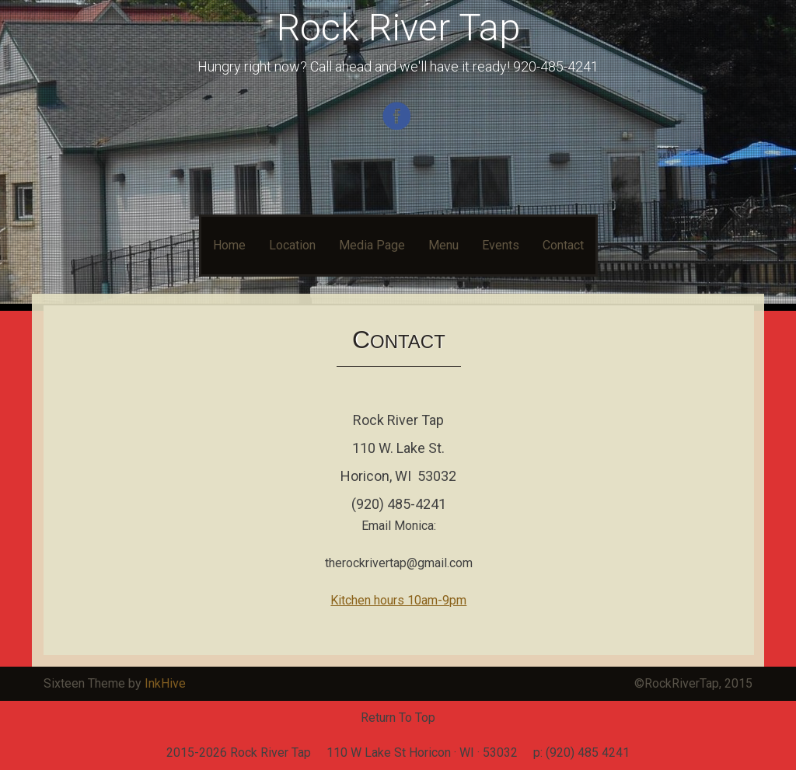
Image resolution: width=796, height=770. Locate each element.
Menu (443, 245)
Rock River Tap (398, 27)
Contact (563, 245)
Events (500, 245)
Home (229, 245)
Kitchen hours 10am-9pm (398, 600)
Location (292, 245)
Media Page (372, 245)
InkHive (165, 683)
